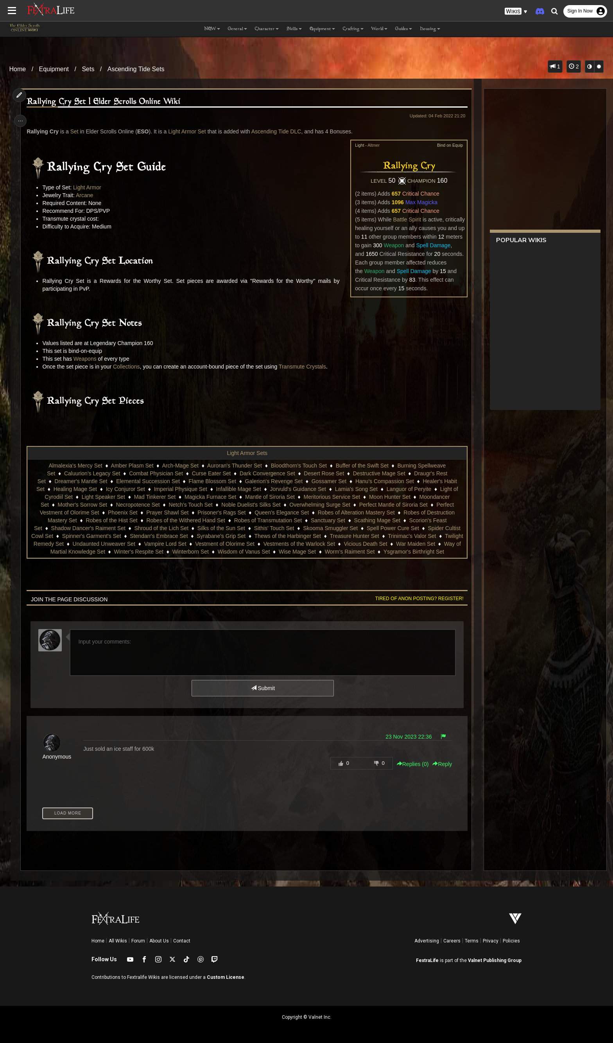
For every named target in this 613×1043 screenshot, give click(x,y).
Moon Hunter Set (389, 497)
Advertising (426, 941)
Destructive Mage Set (379, 473)
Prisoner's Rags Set (221, 512)
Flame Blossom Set (212, 481)
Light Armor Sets (247, 453)
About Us (159, 941)
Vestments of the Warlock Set (335, 544)
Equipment (54, 69)
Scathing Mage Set (377, 520)
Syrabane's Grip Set (239, 536)
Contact (181, 941)
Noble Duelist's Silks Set (250, 505)
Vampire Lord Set (201, 544)
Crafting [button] (353, 29)
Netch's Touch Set (190, 505)
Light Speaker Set (103, 497)
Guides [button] (403, 29)
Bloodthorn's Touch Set (298, 465)
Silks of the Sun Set (221, 528)
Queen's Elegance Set (281, 512)
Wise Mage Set (314, 551)
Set (77, 131)
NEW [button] (212, 29)
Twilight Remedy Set (75, 544)
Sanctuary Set (327, 520)
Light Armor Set (189, 131)
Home (17, 69)
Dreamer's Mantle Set (80, 481)
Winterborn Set (208, 551)
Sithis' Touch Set (274, 528)
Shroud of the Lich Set (161, 528)
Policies (511, 941)
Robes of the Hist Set (111, 520)
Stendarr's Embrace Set (177, 536)
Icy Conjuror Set (125, 489)
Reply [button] (439, 764)
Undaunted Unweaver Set (139, 544)
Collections (128, 366)
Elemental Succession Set (147, 481)
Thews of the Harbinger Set (305, 536)
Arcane (86, 195)
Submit (262, 688)
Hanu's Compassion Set (384, 481)
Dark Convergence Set (267, 473)
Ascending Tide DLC (279, 131)
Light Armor (89, 187)
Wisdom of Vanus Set (261, 551)
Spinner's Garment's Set (109, 536)
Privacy (490, 941)
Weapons (87, 359)
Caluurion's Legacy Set (92, 473)
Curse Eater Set (211, 473)
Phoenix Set (122, 512)
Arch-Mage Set (180, 465)
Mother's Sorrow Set (82, 505)
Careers (452, 941)
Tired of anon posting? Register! (416, 598)
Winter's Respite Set (156, 551)
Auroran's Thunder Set (234, 465)
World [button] (379, 29)
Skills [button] (294, 29)
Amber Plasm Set (132, 465)
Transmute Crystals (304, 366)
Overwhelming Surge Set (319, 505)
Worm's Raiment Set (367, 551)
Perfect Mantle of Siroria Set (393, 505)
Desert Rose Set (323, 473)
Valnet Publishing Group (495, 960)
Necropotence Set (138, 505)
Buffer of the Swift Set (361, 465)
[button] (516, 11)
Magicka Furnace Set (210, 497)
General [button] (237, 29)
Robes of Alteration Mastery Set (355, 512)
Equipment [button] (322, 29)
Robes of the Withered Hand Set (185, 520)
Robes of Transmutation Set (268, 520)
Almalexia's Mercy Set (75, 465)
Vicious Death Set (401, 544)
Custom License (225, 977)
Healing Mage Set (75, 489)
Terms (472, 941)
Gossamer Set (328, 481)
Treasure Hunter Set (372, 536)
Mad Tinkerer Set (155, 497)
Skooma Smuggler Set (330, 528)
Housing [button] (430, 29)
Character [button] (267, 29)
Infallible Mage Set (238, 489)
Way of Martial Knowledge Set (85, 551)
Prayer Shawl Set (167, 512)
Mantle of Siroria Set (269, 497)
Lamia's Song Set (356, 489)
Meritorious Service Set (331, 497)
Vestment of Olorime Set (260, 544)
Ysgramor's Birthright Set (431, 551)
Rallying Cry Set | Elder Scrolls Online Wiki (106, 101)
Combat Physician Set (156, 473)
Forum (138, 941)
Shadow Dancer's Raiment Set (88, 528)
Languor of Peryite (408, 489)
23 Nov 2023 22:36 (405, 737)
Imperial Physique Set (180, 489)
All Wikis (118, 941)
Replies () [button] (410, 764)
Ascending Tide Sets (136, 69)
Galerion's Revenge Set (273, 481)
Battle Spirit (404, 219)
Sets (88, 69)
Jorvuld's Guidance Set (298, 489)
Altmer (370, 145)
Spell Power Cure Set (392, 528)
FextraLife (427, 960)
